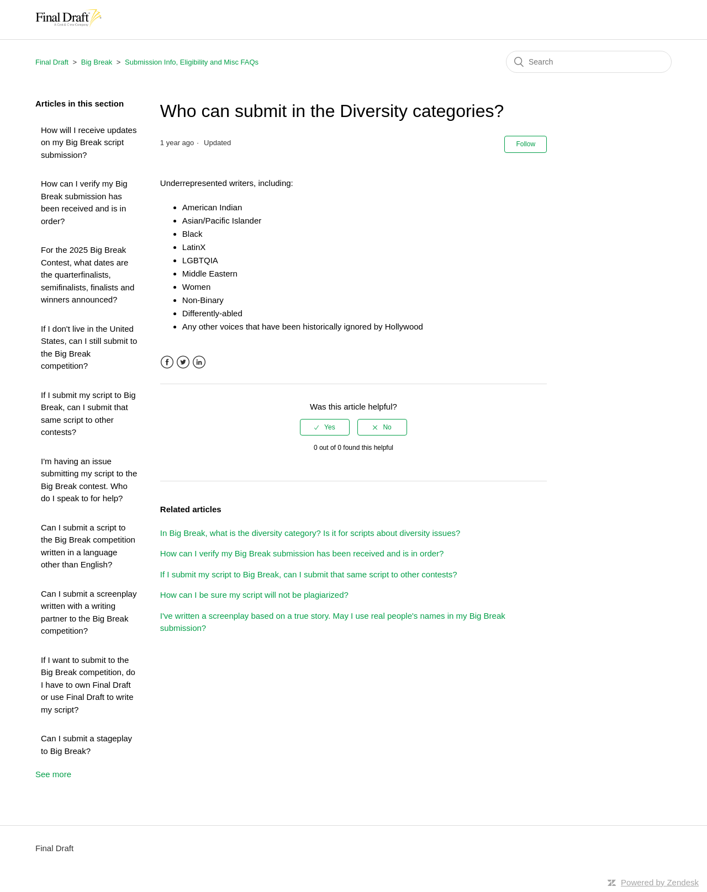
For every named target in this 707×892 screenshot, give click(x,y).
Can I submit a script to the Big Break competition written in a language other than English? (88, 546)
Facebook (167, 362)
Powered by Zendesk (660, 882)
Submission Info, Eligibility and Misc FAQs (191, 62)
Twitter (183, 362)
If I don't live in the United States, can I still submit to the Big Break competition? (89, 347)
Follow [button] (525, 144)
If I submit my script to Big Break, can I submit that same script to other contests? (88, 413)
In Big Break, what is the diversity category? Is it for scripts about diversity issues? (310, 533)
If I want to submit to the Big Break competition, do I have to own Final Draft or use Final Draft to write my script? (88, 684)
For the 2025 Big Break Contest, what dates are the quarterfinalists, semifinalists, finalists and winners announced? (87, 274)
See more (53, 774)
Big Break (96, 62)
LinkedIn (199, 362)
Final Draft (51, 62)
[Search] (589, 62)
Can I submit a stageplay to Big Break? (86, 745)
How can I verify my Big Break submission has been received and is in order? (84, 202)
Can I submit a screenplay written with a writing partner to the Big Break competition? (88, 612)
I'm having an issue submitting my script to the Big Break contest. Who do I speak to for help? (89, 479)
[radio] (325, 427)
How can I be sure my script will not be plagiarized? (254, 594)
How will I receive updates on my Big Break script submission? (88, 142)
